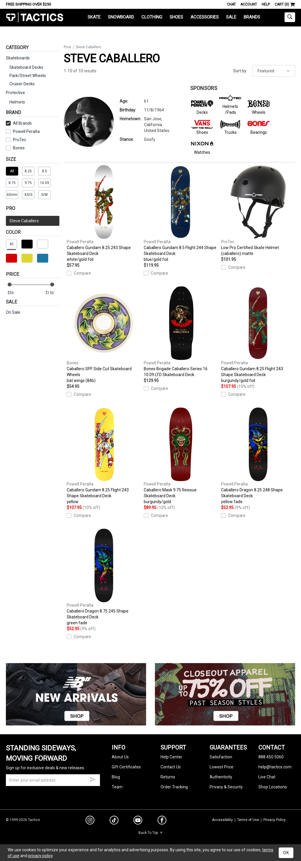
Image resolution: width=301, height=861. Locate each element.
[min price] (14, 293)
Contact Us (170, 767)
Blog (116, 777)
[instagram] (90, 821)
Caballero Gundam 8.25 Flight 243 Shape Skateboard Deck (258, 334)
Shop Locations (272, 787)
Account (248, 4)
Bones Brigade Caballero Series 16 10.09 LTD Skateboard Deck (181, 331)
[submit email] (92, 778)
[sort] (273, 71)
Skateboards (18, 58)
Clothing (151, 17)
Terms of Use (248, 820)
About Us (120, 757)
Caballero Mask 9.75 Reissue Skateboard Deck (181, 456)
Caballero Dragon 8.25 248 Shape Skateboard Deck (258, 456)
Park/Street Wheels (27, 75)
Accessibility (222, 820)
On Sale (13, 312)
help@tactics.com (275, 767)
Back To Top (150, 833)
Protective (15, 92)
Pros (67, 47)
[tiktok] (114, 821)
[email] (53, 780)
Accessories (204, 17)
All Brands (19, 123)
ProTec (19, 139)
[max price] (52, 293)
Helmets (17, 102)
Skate (94, 17)
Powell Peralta (26, 131)
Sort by (239, 71)
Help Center (171, 757)
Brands (252, 17)
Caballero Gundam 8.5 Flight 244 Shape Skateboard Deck (181, 213)
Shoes (176, 17)
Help (266, 4)
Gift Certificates (126, 767)
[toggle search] (290, 17)
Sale (231, 17)
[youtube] (137, 821)
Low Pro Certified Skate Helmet (258, 210)
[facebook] (162, 821)
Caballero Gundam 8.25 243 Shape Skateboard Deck (104, 213)
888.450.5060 (271, 757)
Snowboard (121, 17)
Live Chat (266, 777)
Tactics (34, 17)
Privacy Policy (274, 820)
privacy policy (40, 855)
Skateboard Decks (26, 67)
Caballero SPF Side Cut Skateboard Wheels (104, 334)
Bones (19, 148)
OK (286, 852)
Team (117, 787)
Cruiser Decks (22, 83)
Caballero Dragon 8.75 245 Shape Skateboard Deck (104, 577)
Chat (231, 4)
